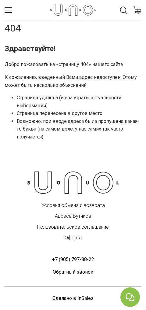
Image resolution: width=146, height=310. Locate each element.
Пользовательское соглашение (73, 227)
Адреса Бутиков (73, 216)
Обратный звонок (73, 272)
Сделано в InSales (73, 298)
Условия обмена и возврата (73, 205)
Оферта (73, 238)
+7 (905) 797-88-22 (73, 259)
